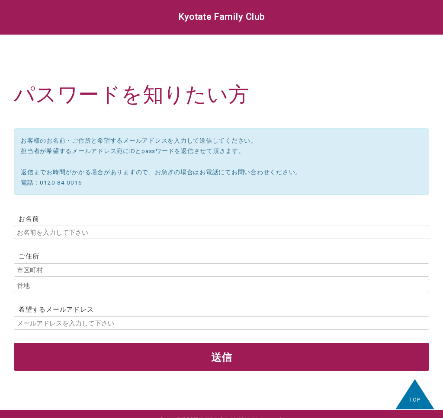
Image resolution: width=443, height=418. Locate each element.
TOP (414, 400)
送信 (221, 357)
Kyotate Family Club (221, 17)
